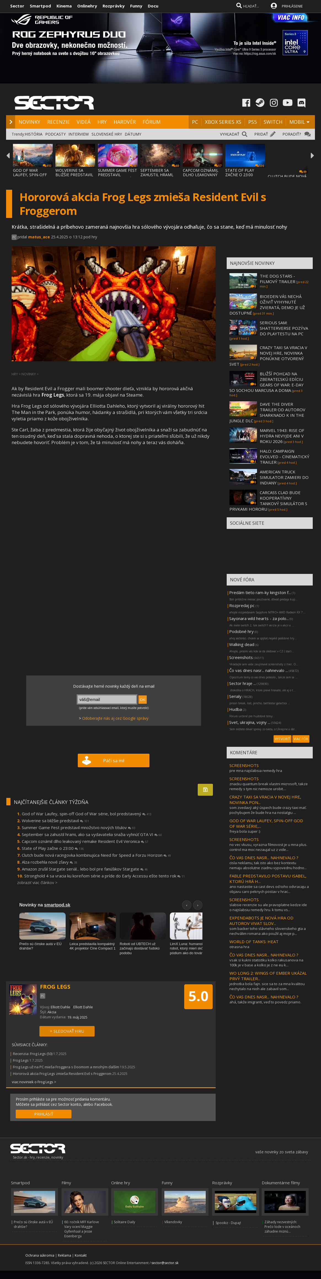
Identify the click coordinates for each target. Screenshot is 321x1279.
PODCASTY (55, 134)
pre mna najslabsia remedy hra (255, 770)
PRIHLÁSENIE (292, 6)
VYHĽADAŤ (229, 134)
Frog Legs (21, 1060)
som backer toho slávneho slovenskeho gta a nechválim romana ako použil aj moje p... (267, 931)
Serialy (235, 696)
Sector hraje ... (242, 683)
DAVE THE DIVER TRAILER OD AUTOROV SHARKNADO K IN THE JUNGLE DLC (267, 412)
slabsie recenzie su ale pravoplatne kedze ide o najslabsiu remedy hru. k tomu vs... (268, 907)
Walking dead (241, 644)
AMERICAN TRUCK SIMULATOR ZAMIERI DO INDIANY (284, 477)
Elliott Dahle (60, 1006)
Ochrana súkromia (39, 1255)
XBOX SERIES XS (223, 121)
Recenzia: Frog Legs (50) (32, 1053)
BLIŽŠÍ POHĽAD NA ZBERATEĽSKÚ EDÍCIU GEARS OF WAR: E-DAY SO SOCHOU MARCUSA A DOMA (266, 382)
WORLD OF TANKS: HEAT (254, 941)
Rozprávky (114, 6)
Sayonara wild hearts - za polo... (259, 618)
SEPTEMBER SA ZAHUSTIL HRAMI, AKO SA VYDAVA (156, 175)
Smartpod (40, 6)
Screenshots (241, 657)
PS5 (252, 121)
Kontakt (81, 1255)
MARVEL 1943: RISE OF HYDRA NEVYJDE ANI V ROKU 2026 (282, 436)
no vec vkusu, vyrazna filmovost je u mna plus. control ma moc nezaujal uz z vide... (268, 847)
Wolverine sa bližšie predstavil (55, 820)
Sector (17, 6)
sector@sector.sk (164, 1262)
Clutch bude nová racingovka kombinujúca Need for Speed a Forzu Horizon (96, 855)
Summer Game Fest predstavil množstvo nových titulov (78, 827)
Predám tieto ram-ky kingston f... (260, 592)
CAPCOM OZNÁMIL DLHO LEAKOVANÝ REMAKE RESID (200, 175)
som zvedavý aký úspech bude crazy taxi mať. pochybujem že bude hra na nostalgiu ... (268, 810)
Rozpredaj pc (242, 605)
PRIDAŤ (261, 134)
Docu (153, 6)
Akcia (51, 1011)
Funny (136, 6)
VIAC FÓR (301, 739)
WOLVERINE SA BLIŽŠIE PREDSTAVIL (74, 172)
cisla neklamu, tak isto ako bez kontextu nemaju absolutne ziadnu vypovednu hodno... (268, 865)
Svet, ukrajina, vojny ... (249, 722)
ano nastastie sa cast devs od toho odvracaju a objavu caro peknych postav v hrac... (269, 889)
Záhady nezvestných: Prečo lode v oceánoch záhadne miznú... (282, 1227)
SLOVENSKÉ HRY (107, 134)
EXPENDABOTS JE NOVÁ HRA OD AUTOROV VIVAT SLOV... (261, 920)
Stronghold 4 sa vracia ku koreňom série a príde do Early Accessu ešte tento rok (104, 876)
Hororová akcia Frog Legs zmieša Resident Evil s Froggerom (62, 1073)
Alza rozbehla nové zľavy (49, 862)
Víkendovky (173, 1222)
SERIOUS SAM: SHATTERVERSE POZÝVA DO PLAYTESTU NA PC (284, 328)
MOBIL (297, 121)
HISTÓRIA (33, 134)
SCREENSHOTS (244, 765)
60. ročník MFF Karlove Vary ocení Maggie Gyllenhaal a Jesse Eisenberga (81, 1229)
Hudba (235, 709)
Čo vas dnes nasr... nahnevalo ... (258, 670)
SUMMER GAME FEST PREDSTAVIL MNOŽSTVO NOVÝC (117, 175)
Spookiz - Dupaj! (228, 1222)
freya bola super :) (244, 831)
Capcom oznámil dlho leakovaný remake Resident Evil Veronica (85, 841)
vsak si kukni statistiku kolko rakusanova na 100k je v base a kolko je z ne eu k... (266, 962)
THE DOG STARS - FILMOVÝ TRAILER (277, 278)
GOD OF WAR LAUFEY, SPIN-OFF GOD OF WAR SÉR (30, 175)
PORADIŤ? (291, 134)
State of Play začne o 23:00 (53, 848)
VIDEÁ (83, 121)
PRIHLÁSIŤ (43, 1114)
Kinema (64, 6)
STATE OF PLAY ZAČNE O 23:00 (239, 172)
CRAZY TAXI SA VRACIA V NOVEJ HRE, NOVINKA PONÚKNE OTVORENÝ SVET (268, 356)
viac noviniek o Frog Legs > (34, 1081)
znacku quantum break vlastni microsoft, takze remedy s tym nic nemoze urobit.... (268, 786)
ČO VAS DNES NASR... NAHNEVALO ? (263, 857)
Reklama (64, 1255)
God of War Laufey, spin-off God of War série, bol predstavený (86, 813)
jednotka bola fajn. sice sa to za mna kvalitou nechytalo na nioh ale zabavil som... (267, 986)
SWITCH (273, 121)
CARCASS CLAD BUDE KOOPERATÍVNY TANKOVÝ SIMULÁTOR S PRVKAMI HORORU (268, 501)
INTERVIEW (78, 134)
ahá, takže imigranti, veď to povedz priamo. (265, 1002)
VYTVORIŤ (282, 739)
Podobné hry (241, 631)
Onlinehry (87, 6)
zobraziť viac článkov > (37, 882)
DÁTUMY (133, 134)
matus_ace (39, 236)
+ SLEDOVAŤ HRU (67, 1031)
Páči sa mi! (113, 761)
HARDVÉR (125, 121)
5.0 (198, 996)
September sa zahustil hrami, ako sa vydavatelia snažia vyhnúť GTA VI (92, 834)
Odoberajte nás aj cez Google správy (115, 718)
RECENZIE (58, 121)
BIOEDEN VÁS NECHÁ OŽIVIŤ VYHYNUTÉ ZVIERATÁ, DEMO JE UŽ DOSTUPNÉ (267, 305)
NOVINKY (29, 121)
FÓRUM (151, 121)
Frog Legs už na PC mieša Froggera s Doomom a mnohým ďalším (66, 1066)
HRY (102, 121)
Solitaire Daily (124, 1222)
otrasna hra (239, 946)
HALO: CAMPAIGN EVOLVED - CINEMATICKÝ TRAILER (284, 456)
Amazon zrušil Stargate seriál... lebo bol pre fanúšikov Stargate (85, 869)
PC (195, 121)
